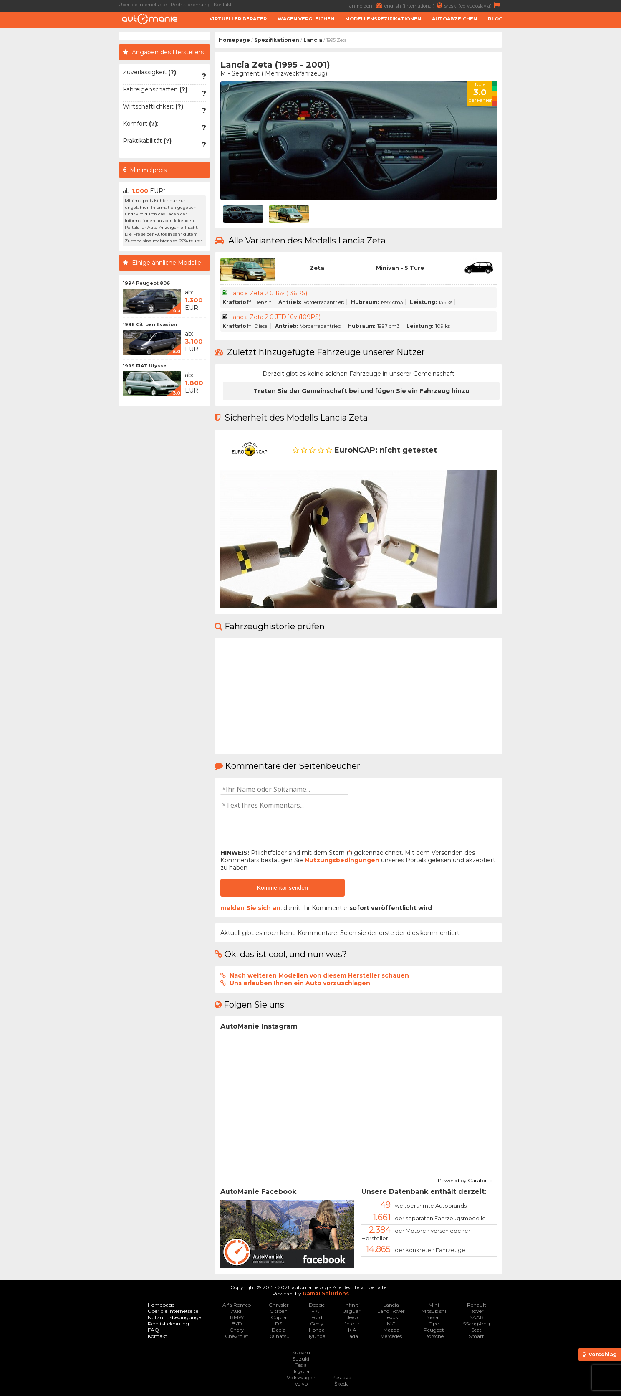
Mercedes (391, 1336)
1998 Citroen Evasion (150, 324)
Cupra (278, 1317)
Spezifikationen (276, 40)
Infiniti (352, 1305)
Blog (495, 19)
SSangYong (476, 1323)
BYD (237, 1323)
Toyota (301, 1371)
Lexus (391, 1317)
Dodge (317, 1305)
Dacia (278, 1330)
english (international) (414, 5)
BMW (237, 1317)
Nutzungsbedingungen (342, 860)
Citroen (279, 1311)
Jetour (352, 1323)
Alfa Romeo (236, 1305)
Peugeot (434, 1330)
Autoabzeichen (454, 19)
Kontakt (223, 5)
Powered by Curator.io (465, 1179)
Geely (316, 1323)
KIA (352, 1330)
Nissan (434, 1317)
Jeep (352, 1317)
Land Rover (391, 1311)
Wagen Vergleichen (306, 19)
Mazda (391, 1330)
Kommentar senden (282, 887)
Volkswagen (301, 1377)
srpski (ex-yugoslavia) (473, 5)
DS (278, 1323)
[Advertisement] (564, 157)
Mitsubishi (434, 1311)
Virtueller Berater (238, 19)
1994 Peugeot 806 (146, 283)
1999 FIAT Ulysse (145, 366)
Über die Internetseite (143, 5)
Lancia (312, 40)
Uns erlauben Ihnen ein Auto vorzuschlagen (300, 983)
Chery (237, 1330)
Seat (476, 1330)
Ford (316, 1317)
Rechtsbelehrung (190, 5)
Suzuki (301, 1358)
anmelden (366, 5)
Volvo (301, 1384)
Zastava (341, 1377)
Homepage (234, 40)
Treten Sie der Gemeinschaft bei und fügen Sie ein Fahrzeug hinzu (361, 391)
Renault (476, 1305)
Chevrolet (236, 1336)
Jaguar (352, 1311)
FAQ (153, 1330)
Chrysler (279, 1305)
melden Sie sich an (250, 908)
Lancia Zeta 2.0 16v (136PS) (268, 293)
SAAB (477, 1317)
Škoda (341, 1384)
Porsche (434, 1336)
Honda (317, 1330)
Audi (236, 1311)
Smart (476, 1336)
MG (391, 1323)
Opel (434, 1323)
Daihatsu (279, 1336)
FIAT (316, 1311)
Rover (477, 1311)
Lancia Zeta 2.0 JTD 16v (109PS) (275, 317)
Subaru (301, 1352)
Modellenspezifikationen (383, 19)
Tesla (301, 1365)
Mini (434, 1305)
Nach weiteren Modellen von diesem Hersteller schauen (319, 975)
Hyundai (316, 1336)
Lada (352, 1336)
